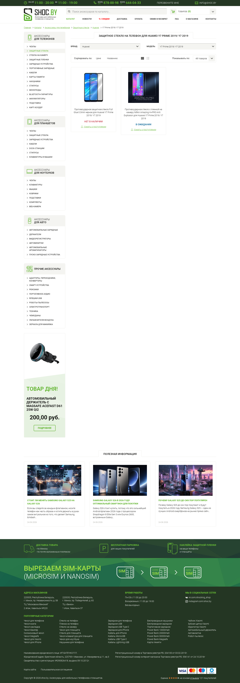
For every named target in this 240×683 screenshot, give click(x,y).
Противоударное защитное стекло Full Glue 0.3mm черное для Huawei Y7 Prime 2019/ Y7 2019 (93, 112)
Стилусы (34, 86)
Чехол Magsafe (31, 636)
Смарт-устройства (39, 285)
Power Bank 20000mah (158, 633)
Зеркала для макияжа (41, 324)
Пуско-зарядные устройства (44, 254)
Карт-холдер (35, 107)
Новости (87, 19)
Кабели (33, 72)
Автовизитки (36, 243)
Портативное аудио (39, 294)
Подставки (35, 198)
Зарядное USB (115, 624)
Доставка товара (47, 545)
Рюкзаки (34, 289)
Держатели (35, 234)
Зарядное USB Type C (118, 627)
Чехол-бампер (31, 630)
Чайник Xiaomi (195, 620)
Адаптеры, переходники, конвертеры (42, 279)
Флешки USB (35, 298)
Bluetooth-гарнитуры (41, 94)
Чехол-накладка (32, 627)
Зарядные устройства (41, 64)
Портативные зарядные (41, 68)
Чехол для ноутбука (69, 639)
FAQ (177, 19)
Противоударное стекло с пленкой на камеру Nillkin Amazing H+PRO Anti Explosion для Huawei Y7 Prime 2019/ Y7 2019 (143, 114)
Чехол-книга (30, 624)
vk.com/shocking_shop (198, 597)
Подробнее (44, 428)
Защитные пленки (39, 59)
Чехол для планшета (69, 630)
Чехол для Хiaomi (32, 639)
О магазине (192, 19)
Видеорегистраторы (40, 239)
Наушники (34, 81)
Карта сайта (30, 669)
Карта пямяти (154, 642)
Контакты (211, 19)
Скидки (105, 19)
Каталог (70, 19)
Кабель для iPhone (117, 633)
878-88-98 (108, 3)
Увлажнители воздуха (41, 320)
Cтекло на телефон (68, 620)
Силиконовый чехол (34, 633)
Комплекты (35, 202)
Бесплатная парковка (125, 545)
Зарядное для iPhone (118, 630)
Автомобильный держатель (202, 630)
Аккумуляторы (37, 98)
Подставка (35, 103)
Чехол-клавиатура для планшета (75, 636)
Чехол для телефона (34, 620)
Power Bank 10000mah (158, 630)
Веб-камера (35, 206)
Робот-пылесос (195, 636)
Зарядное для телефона (120, 620)
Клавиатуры (35, 185)
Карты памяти (36, 77)
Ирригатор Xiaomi (197, 627)
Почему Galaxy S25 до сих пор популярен (182, 500)
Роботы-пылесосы (39, 302)
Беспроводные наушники (160, 620)
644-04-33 (130, 3)
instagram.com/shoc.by (198, 601)
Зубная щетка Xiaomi (198, 624)
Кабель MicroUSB (116, 636)
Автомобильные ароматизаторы (38, 248)
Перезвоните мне (168, 3)
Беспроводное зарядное (159, 624)
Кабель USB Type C (117, 639)
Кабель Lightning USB (118, 642)
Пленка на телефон (68, 624)
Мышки (33, 189)
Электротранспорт (39, 307)
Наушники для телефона (71, 642)
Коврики (33, 193)
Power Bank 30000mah (158, 636)
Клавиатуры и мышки (40, 157)
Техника (33, 311)
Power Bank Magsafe (157, 639)
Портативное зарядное (158, 627)
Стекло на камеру (68, 627)
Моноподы (35, 90)
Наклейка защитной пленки (198, 545)
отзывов (194, 678)
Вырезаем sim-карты (62, 568)
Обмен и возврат (159, 19)
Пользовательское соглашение (56, 669)
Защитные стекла (38, 51)
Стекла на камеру (38, 55)
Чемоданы (35, 315)
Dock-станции (36, 148)
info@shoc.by (207, 3)
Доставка (122, 19)
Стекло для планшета (70, 633)
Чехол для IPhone (32, 642)
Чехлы (32, 46)
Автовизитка (194, 633)
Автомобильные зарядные (43, 230)
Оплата (138, 19)
